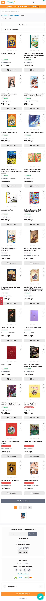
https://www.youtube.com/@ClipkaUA (25, 570)
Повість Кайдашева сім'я (9, 132)
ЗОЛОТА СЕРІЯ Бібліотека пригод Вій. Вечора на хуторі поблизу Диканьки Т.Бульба (33, 288)
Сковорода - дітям (7, 210)
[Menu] (3, 2)
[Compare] (20, 41)
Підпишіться (32, 534)
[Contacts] (38, 2)
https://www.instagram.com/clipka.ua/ (20, 570)
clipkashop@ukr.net (23, 573)
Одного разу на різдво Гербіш (34, 132)
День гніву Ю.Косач (7, 327)
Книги (5, 15)
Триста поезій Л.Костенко (32, 327)
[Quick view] (20, 35)
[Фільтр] (1, 301)
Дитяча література (14, 15)
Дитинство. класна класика (33, 441)
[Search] (3, 11)
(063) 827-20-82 (24, 549)
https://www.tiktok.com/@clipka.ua (29, 570)
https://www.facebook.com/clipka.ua (16, 570)
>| (29, 507)
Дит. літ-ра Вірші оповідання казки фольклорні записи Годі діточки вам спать (34, 55)
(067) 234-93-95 (24, 547)
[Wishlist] (20, 38)
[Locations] (33, 2)
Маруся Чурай (6, 364)
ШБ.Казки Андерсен (31, 480)
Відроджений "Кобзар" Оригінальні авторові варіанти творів (11, 171)
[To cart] (11, 70)
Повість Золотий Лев (8, 53)
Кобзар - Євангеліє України (10, 480)
